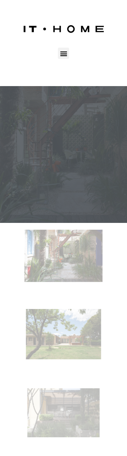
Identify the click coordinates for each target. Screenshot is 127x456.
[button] (63, 53)
